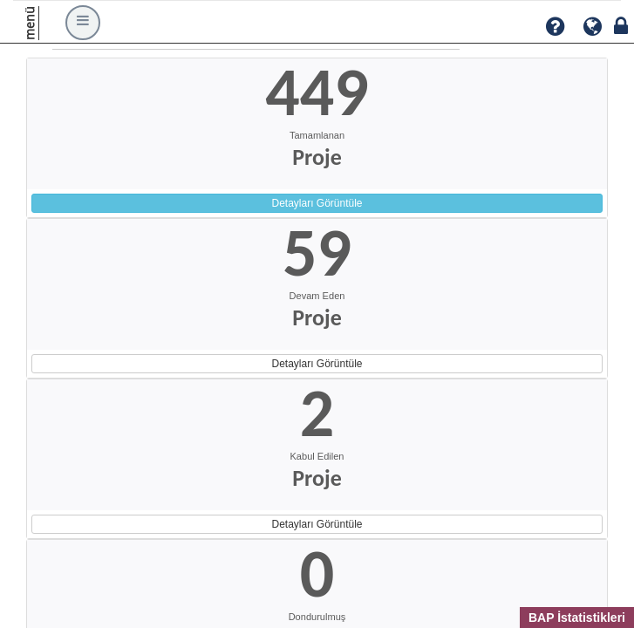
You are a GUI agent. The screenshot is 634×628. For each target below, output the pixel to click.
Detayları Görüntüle (316, 203)
